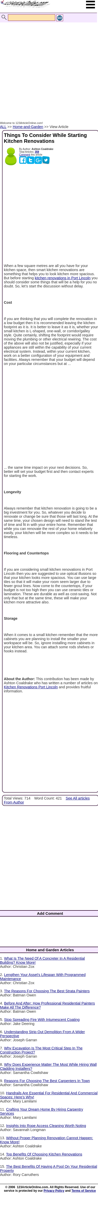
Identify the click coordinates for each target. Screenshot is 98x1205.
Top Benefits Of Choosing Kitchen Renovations (44, 1154)
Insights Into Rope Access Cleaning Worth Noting (46, 1126)
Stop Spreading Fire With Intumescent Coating (42, 1020)
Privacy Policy (54, 1191)
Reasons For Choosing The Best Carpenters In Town (47, 1081)
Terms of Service (84, 1191)
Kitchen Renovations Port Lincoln (31, 687)
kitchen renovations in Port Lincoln (63, 278)
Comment (24, 154)
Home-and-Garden (28, 127)
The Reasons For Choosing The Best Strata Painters (47, 991)
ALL (3, 127)
